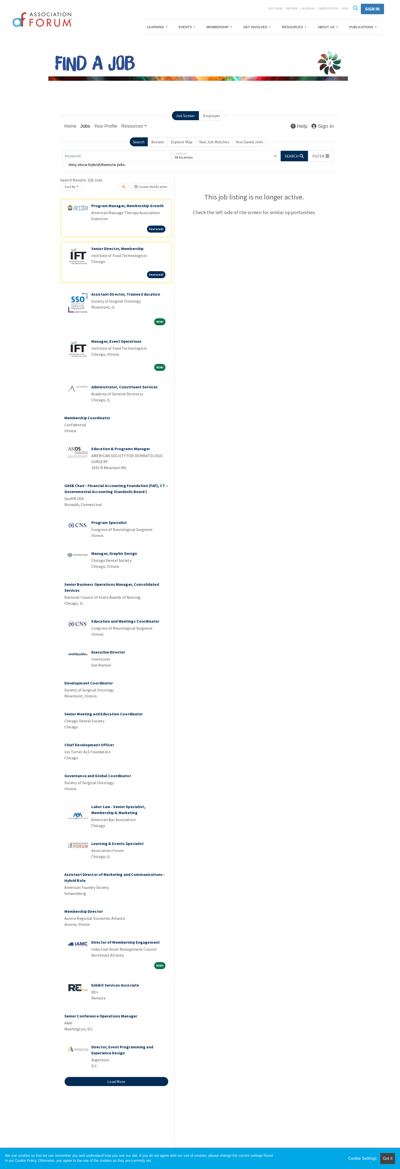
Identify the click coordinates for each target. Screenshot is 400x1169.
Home (70, 126)
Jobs (85, 126)
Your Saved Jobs (249, 141)
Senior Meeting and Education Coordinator (103, 713)
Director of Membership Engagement (125, 942)
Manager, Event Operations (116, 341)
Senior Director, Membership (117, 248)
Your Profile (106, 126)
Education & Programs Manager (120, 448)
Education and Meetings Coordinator (125, 621)
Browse (157, 141)
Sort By (70, 186)
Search (139, 141)
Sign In (322, 126)
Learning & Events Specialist (117, 843)
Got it (388, 1158)
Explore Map (181, 141)
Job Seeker (185, 115)
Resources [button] (132, 126)
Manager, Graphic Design (114, 553)
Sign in (372, 9)
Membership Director (83, 911)
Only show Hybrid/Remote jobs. (97, 164)
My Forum (275, 8)
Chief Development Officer (89, 744)
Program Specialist (109, 522)
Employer (211, 115)
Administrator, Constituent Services (124, 386)
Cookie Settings (362, 1158)
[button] (157, 27)
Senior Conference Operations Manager (100, 1015)
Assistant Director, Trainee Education (125, 294)
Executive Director (108, 652)
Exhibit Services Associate (115, 985)
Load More (116, 1081)
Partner (291, 8)
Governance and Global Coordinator (97, 775)
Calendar (307, 8)
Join (344, 8)
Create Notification (150, 186)
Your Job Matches (214, 141)
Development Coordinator (88, 682)
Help (299, 126)
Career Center (328, 8)
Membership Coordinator (87, 417)
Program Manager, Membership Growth (127, 205)
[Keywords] (116, 156)
